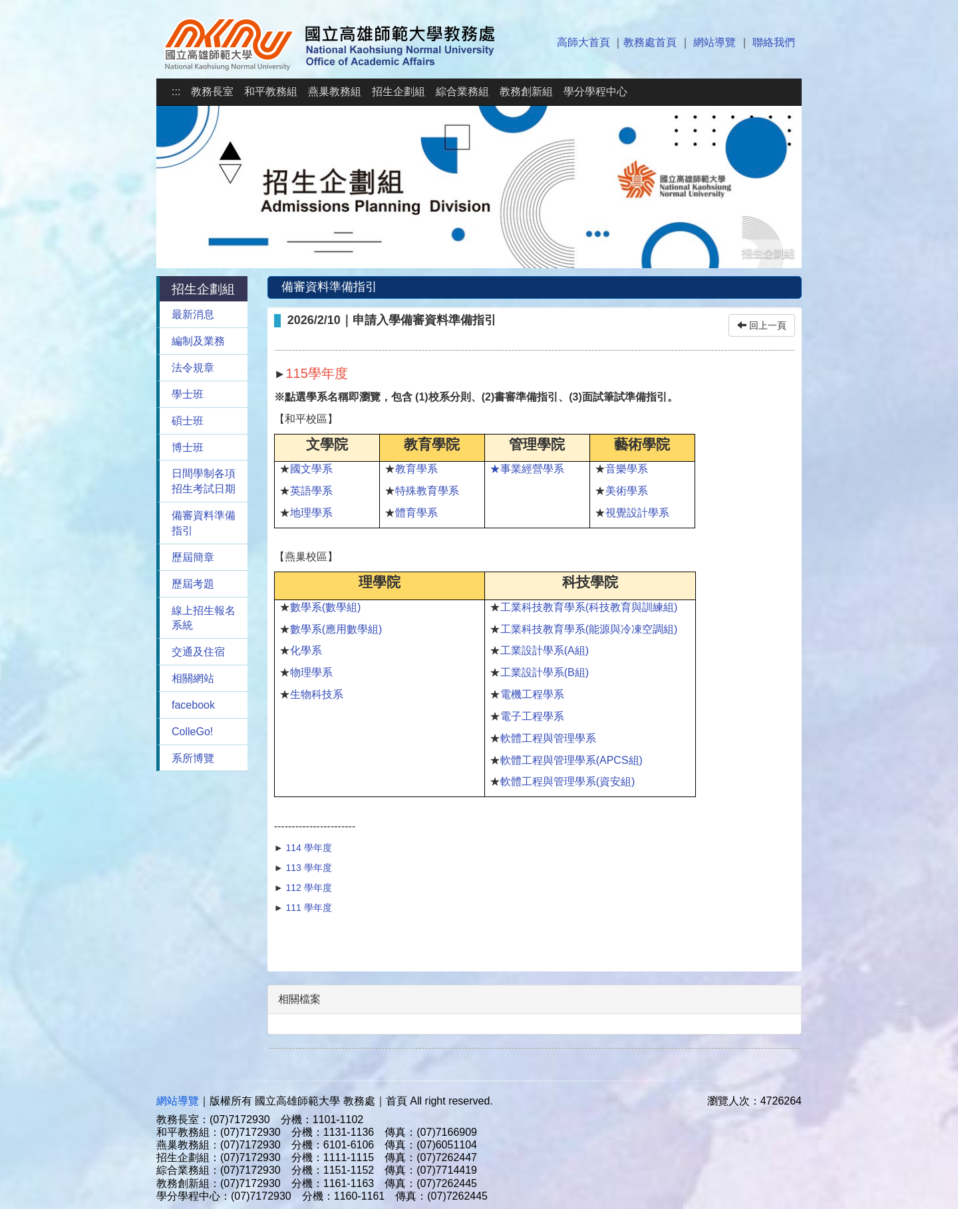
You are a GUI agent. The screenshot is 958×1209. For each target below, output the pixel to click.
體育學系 (416, 512)
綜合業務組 (462, 91)
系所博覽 (193, 758)
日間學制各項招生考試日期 (204, 481)
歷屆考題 (193, 584)
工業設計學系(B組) (544, 672)
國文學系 (311, 468)
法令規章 (193, 367)
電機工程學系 (532, 694)
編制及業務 (198, 341)
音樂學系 (626, 468)
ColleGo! (192, 731)
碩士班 (188, 421)
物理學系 (311, 672)
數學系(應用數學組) (336, 629)
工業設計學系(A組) (544, 650)
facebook (193, 705)
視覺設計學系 (637, 512)
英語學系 (311, 490)
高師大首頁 (583, 42)
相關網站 (193, 678)
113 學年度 (308, 867)
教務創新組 (526, 91)
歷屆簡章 (193, 557)
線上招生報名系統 (204, 618)
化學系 (306, 650)
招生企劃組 (398, 91)
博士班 (188, 447)
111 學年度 (307, 907)
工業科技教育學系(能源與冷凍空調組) (589, 629)
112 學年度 (308, 887)
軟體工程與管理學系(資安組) (567, 781)
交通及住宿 (198, 651)
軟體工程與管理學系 (548, 738)
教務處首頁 (650, 42)
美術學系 (626, 490)
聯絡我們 (773, 42)
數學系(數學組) (325, 607)
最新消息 (193, 314)
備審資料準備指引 (204, 523)
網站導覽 (714, 42)
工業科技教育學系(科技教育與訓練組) (589, 607)
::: (176, 91)
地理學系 (311, 512)
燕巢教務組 (334, 91)
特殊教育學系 (427, 490)
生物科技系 (316, 694)
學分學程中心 (595, 91)
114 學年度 (308, 847)
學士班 (188, 394)
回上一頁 (761, 325)
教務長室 (212, 91)
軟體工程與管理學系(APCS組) (571, 760)
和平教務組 (270, 91)
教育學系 (416, 468)
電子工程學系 (532, 716)
